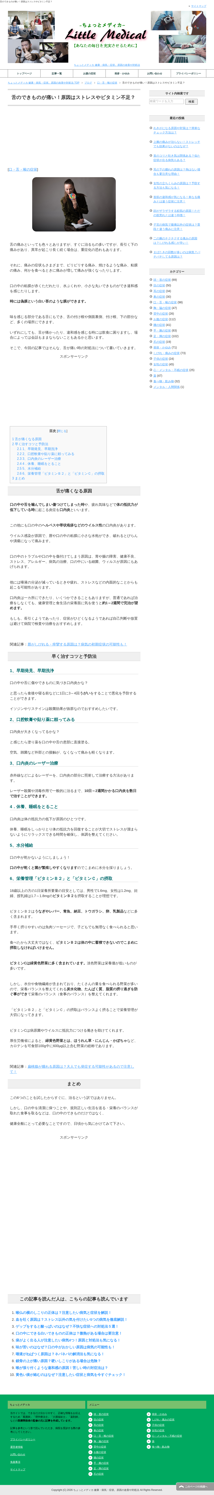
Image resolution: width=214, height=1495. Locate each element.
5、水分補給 (29, 468)
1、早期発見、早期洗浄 (37, 449)
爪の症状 (159, 341)
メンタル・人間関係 (166, 387)
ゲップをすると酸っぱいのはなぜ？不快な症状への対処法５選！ (67, 1326)
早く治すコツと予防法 (30, 444)
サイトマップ (17, 1469)
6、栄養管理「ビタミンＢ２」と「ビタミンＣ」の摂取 (61, 473)
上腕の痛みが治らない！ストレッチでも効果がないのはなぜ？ (176, 144)
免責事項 (15, 1462)
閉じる (62, 431)
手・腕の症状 (162, 330)
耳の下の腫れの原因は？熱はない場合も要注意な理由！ (176, 171)
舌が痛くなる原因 (27, 439)
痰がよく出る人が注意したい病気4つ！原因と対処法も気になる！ (68, 1340)
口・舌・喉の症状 (23, 169)
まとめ (18, 478)
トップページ (24, 73)
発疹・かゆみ (122, 73)
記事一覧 (57, 73)
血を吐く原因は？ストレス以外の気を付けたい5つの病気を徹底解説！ (72, 1319)
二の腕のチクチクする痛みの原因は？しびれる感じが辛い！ (175, 240)
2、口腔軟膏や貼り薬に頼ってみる (46, 454)
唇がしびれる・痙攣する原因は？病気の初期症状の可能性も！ (77, 644)
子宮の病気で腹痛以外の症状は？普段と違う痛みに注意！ (176, 227)
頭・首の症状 (162, 279)
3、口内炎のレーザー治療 (39, 458)
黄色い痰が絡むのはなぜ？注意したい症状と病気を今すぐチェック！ (71, 1375)
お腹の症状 (89, 73)
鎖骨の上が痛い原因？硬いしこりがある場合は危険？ (58, 1361)
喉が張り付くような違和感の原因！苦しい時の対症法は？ (62, 1368)
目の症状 (159, 285)
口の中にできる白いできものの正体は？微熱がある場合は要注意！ (69, 1333)
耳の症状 (159, 291)
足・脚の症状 (162, 336)
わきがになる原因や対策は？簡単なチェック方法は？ (176, 130)
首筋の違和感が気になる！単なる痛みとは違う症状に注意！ (176, 199)
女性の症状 (160, 364)
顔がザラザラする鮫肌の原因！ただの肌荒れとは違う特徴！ (176, 213)
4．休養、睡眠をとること (39, 463)
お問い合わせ (154, 73)
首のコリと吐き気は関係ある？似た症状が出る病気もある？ (176, 158)
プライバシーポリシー (188, 73)
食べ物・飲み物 (163, 381)
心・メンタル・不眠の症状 (171, 370)
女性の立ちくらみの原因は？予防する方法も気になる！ (176, 185)
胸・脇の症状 (162, 308)
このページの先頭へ (196, 1486)
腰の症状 (159, 325)
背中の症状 (160, 313)
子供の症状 (160, 358)
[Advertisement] (74, 137)
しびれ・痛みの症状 (166, 353)
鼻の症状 (159, 296)
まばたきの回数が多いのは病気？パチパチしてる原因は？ (176, 254)
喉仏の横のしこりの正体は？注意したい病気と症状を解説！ (64, 1312)
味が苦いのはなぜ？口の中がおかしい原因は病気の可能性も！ (65, 1347)
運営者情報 (16, 1446)
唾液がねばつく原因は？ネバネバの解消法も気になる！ (60, 1354)
